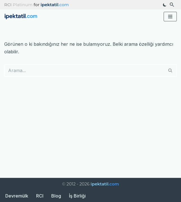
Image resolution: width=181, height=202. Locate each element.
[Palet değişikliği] (165, 5)
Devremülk (16, 196)
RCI (39, 196)
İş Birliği (77, 196)
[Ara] (172, 5)
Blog (56, 196)
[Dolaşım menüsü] (170, 16)
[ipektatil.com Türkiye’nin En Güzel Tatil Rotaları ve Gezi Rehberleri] (22, 16)
